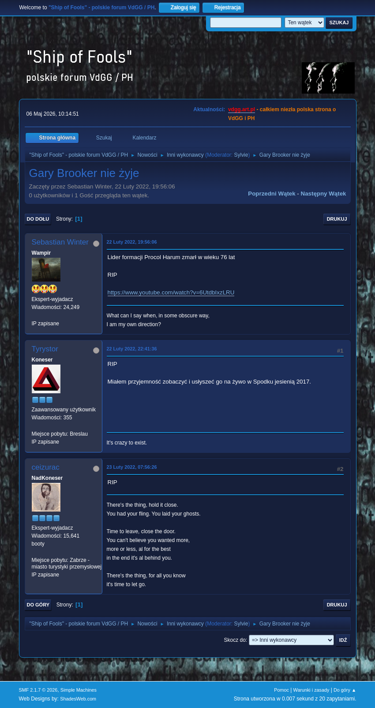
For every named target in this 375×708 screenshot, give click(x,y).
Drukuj (337, 219)
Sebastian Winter (60, 242)
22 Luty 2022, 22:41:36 (132, 348)
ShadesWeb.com (78, 698)
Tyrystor (45, 349)
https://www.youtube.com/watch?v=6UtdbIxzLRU (171, 292)
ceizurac (46, 467)
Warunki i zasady (311, 690)
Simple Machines (78, 690)
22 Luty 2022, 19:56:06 (132, 242)
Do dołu (38, 219)
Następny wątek (323, 193)
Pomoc (281, 690)
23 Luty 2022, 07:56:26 (132, 467)
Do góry (38, 604)
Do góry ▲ (345, 690)
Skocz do (235, 640)
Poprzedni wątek (271, 193)
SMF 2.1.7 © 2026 (38, 690)
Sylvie (241, 155)
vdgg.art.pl (241, 109)
